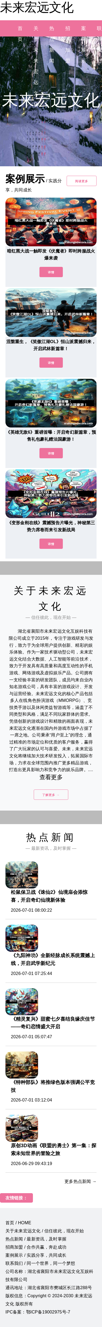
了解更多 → (51, 795)
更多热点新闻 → (80, 1181)
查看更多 (51, 777)
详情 (51, 272)
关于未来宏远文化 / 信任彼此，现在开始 (44, 1231)
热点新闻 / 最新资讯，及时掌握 (35, 1239)
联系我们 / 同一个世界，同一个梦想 (40, 1263)
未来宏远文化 (36, 7)
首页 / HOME (18, 1222)
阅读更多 (81, 181)
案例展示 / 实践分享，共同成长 (35, 1255)
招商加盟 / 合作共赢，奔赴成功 (35, 1247)
